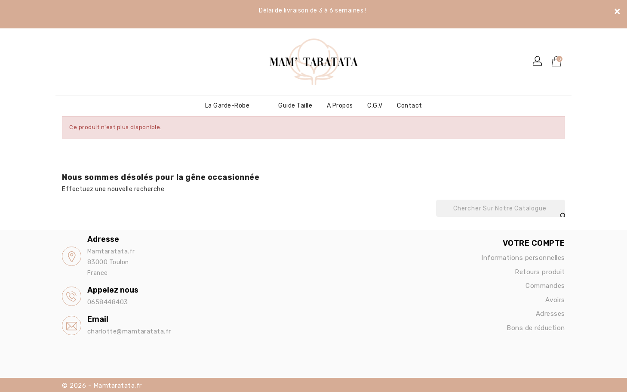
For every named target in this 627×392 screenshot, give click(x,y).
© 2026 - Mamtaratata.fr (102, 385)
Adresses (550, 314)
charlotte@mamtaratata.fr (129, 331)
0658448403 (107, 302)
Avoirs (555, 300)
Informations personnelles (523, 258)
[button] (538, 61)
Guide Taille (295, 105)
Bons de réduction (536, 328)
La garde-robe (227, 105)
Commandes (545, 286)
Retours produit (540, 272)
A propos (340, 105)
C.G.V (375, 105)
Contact (409, 105)
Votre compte (534, 243)
